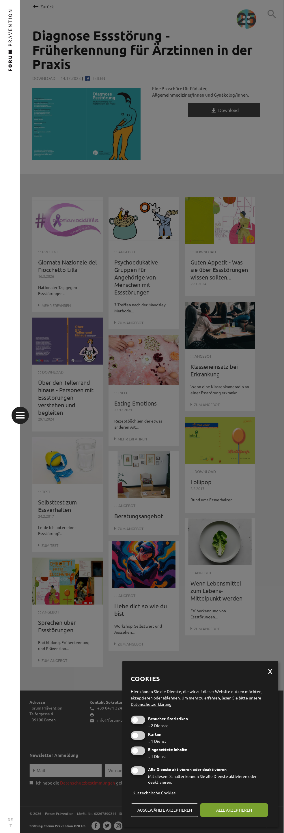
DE (10, 819)
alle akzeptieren (234, 810)
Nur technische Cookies (153, 792)
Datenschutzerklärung (151, 704)
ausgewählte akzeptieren (164, 810)
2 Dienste (158, 725)
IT (10, 825)
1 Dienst (157, 741)
